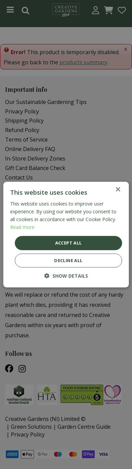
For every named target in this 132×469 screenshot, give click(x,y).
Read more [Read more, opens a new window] (22, 227)
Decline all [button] (68, 260)
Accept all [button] (68, 243)
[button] (66, 276)
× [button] (117, 189)
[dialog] (66, 234)
